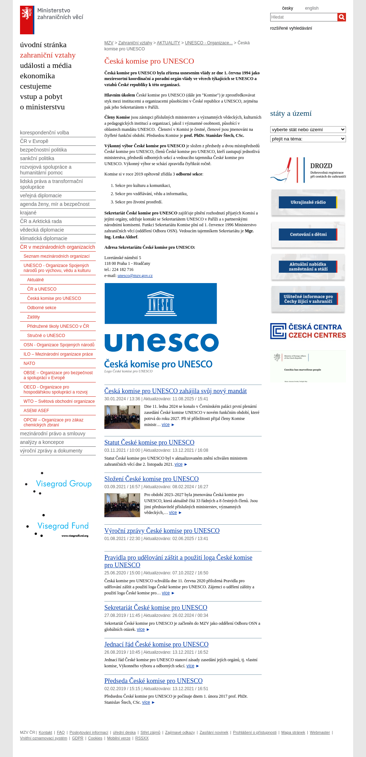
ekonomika (37, 75)
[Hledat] (341, 17)
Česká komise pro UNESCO (54, 298)
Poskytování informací (89, 732)
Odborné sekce (41, 307)
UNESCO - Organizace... (209, 42)
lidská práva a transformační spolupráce (51, 184)
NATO (29, 363)
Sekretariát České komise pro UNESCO (155, 607)
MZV (108, 42)
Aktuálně (35, 279)
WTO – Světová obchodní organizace (59, 401)
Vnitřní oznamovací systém (43, 738)
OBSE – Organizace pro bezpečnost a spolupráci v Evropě (58, 375)
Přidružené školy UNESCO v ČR (58, 326)
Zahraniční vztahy (135, 42)
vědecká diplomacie (42, 230)
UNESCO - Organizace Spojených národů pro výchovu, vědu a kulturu (57, 268)
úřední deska (124, 732)
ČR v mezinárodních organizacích (57, 247)
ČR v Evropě (34, 141)
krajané (28, 213)
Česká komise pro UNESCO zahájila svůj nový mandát (175, 391)
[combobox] (303, 17)
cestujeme (35, 85)
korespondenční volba (44, 132)
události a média (45, 65)
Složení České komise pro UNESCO (151, 479)
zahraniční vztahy (48, 54)
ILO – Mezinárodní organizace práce (58, 354)
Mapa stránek (293, 732)
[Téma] (308, 139)
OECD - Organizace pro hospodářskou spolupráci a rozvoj (56, 390)
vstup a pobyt (41, 96)
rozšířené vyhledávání (291, 28)
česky (287, 8)
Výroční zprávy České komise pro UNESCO (161, 530)
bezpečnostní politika (43, 150)
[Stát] (308, 130)
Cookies (95, 738)
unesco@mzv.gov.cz (135, 275)
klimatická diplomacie (43, 238)
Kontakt (45, 732)
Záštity (33, 317)
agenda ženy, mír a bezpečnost (54, 204)
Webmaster (320, 732)
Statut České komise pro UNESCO (149, 442)
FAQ (61, 732)
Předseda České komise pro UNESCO (153, 680)
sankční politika (37, 158)
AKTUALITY (168, 42)
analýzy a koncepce (42, 442)
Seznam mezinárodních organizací (57, 256)
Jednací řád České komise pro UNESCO (156, 644)
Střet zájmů (150, 732)
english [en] (311, 8)
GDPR (77, 738)
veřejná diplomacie (41, 195)
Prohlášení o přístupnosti (255, 732)
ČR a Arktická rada (41, 221)
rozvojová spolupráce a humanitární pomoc (45, 169)
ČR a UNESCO (41, 289)
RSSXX (141, 738)
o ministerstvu (42, 106)
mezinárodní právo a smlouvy (52, 433)
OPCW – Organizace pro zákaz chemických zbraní (53, 422)
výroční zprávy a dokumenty (51, 451)
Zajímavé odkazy (180, 732)
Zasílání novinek (214, 732)
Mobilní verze (118, 738)
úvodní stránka (43, 44)
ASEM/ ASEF (36, 410)
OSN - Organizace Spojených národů (59, 344)
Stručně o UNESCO (46, 335)
